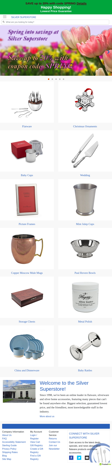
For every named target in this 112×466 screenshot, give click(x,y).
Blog (4, 455)
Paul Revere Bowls (85, 272)
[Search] (55, 22)
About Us (7, 435)
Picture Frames (27, 224)
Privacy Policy (9, 449)
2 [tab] (53, 79)
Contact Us (54, 442)
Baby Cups (27, 175)
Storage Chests (27, 321)
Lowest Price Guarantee (56, 11)
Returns (53, 438)
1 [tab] (49, 79)
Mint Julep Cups (85, 224)
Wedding (85, 175)
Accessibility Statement (14, 442)
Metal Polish (85, 321)
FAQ (4, 438)
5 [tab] (64, 79)
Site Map (6, 459)
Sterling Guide (9, 445)
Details (82, 3)
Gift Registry (36, 445)
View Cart (35, 442)
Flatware (27, 126)
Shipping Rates (10, 452)
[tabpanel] (56, 50)
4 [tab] (60, 79)
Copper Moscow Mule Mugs (27, 272)
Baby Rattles (85, 370)
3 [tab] (56, 79)
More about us (47, 416)
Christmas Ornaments (85, 126)
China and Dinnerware (26, 370)
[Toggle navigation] (4, 16)
